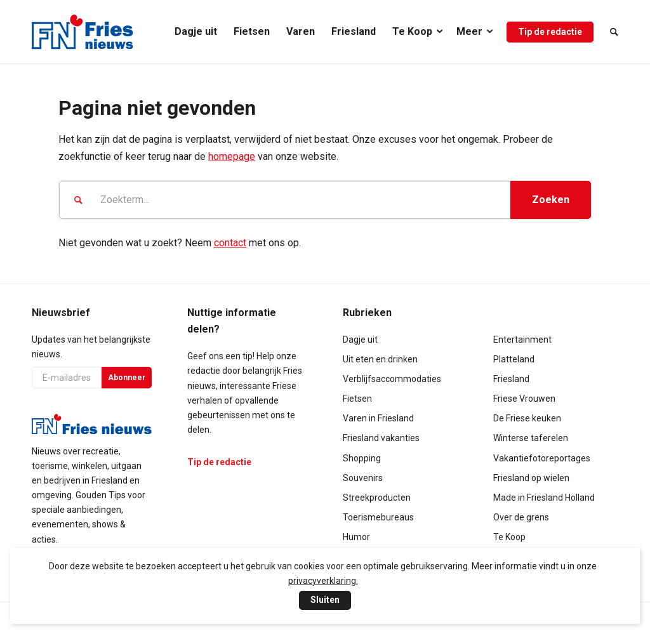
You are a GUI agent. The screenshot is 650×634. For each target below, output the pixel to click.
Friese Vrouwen (524, 398)
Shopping (362, 458)
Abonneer (126, 377)
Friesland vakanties (381, 438)
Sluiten (325, 600)
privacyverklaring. (323, 581)
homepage (231, 156)
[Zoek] (610, 31)
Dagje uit (360, 339)
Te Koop (509, 537)
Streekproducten (377, 497)
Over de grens (521, 517)
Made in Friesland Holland (544, 497)
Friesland (511, 379)
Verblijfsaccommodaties (392, 379)
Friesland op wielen (531, 478)
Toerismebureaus (378, 517)
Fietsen (357, 398)
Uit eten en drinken (380, 359)
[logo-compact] (82, 31)
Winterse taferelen (530, 438)
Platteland (513, 359)
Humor (356, 537)
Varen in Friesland (378, 418)
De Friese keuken (527, 418)
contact (230, 243)
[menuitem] (195, 31)
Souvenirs (363, 478)
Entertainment (522, 339)
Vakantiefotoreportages (541, 458)
